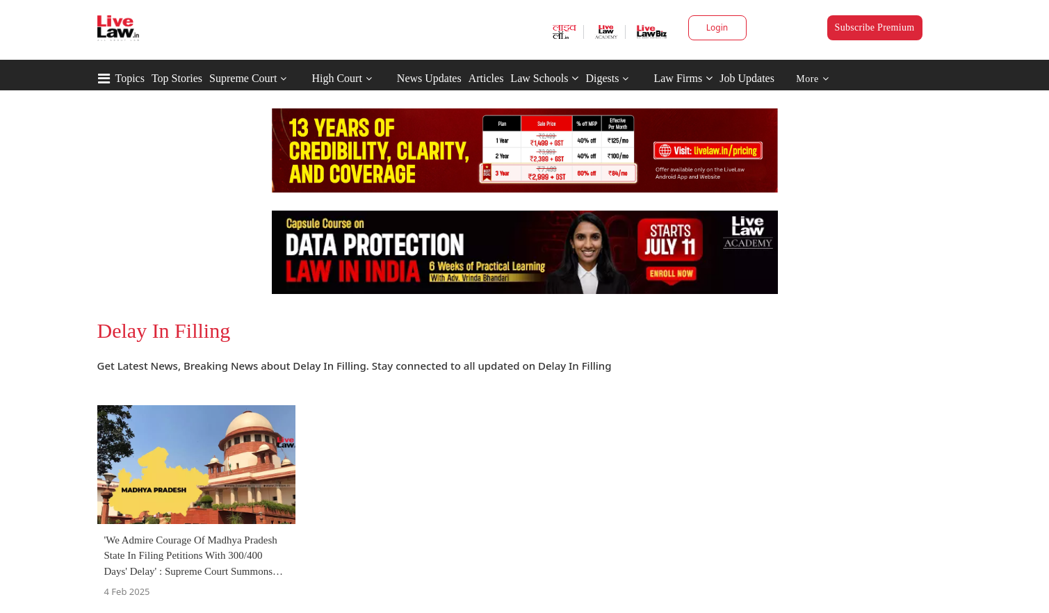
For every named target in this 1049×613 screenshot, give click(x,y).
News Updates (429, 78)
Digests (602, 78)
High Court (336, 78)
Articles (486, 78)
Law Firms (683, 78)
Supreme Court (243, 78)
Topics (130, 78)
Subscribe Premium (875, 27)
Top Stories (177, 78)
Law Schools (544, 78)
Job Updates (746, 78)
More (812, 79)
